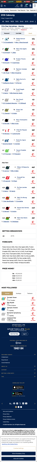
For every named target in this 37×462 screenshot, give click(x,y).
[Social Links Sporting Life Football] (21, 407)
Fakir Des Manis (22, 218)
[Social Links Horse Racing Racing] (18, 407)
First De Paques (21, 130)
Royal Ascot (4, 360)
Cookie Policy (6, 421)
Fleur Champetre (21, 120)
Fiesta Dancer (20, 38)
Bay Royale (10, 302)
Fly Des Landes (22, 187)
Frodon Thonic (21, 59)
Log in (25, 334)
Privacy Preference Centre (9, 419)
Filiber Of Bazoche (23, 167)
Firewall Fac (21, 177)
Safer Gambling (18, 430)
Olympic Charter (12, 308)
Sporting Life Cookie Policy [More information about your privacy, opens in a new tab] (10, 444)
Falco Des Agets (21, 49)
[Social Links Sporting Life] (16, 407)
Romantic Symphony (14, 313)
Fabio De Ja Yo (21, 79)
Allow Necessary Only (18, 454)
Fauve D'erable (21, 150)
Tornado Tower (12, 297)
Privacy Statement (7, 416)
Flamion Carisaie (21, 69)
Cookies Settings (18, 449)
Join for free (14, 334)
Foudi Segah (20, 89)
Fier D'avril (19, 99)
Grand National (5, 362)
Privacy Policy (6, 414)
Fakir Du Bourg (22, 197)
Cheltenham (4, 357)
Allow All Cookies (18, 459)
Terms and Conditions (8, 411)
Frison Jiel (19, 109)
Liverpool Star (11, 318)
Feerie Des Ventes (23, 207)
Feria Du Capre (21, 140)
